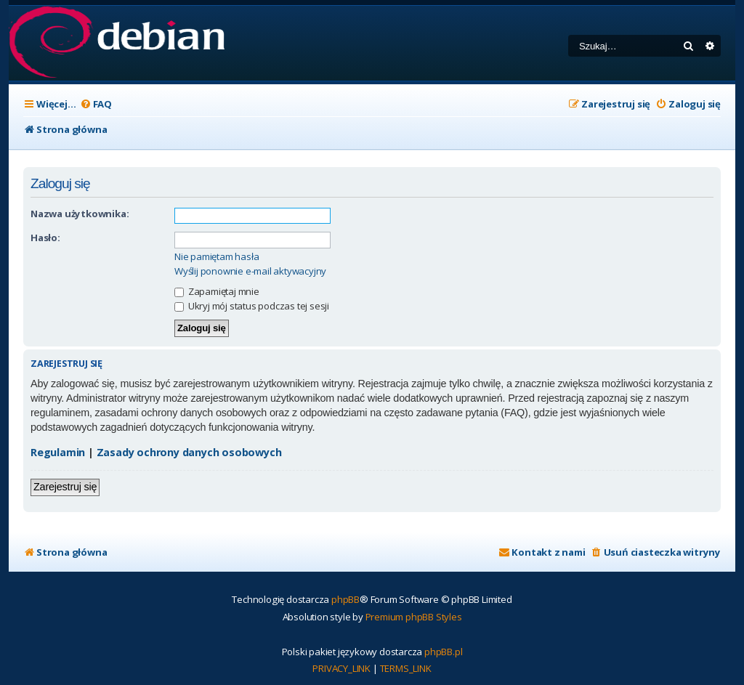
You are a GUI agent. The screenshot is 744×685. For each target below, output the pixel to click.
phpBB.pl (443, 651)
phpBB (345, 599)
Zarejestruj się (65, 487)
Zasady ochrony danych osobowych (189, 452)
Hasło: (45, 237)
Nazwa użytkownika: (80, 213)
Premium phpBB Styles (413, 616)
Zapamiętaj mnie (216, 291)
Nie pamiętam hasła (216, 257)
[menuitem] (96, 104)
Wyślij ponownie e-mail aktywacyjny (250, 271)
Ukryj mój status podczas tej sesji (251, 305)
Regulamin (58, 452)
